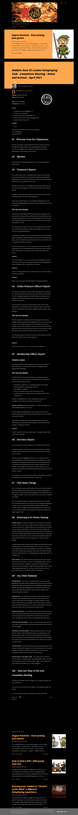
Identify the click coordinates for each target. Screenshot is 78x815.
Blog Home (14, 26)
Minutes (16, 697)
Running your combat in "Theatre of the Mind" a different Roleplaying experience (29, 789)
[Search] (61, 3)
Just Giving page (28, 260)
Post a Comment (18, 53)
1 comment (17, 779)
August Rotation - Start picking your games (28, 36)
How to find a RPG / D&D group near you (28, 762)
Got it (66, 811)
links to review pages (29, 346)
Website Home (21, 26)
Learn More (59, 811)
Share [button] (13, 53)
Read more (45, 753)
